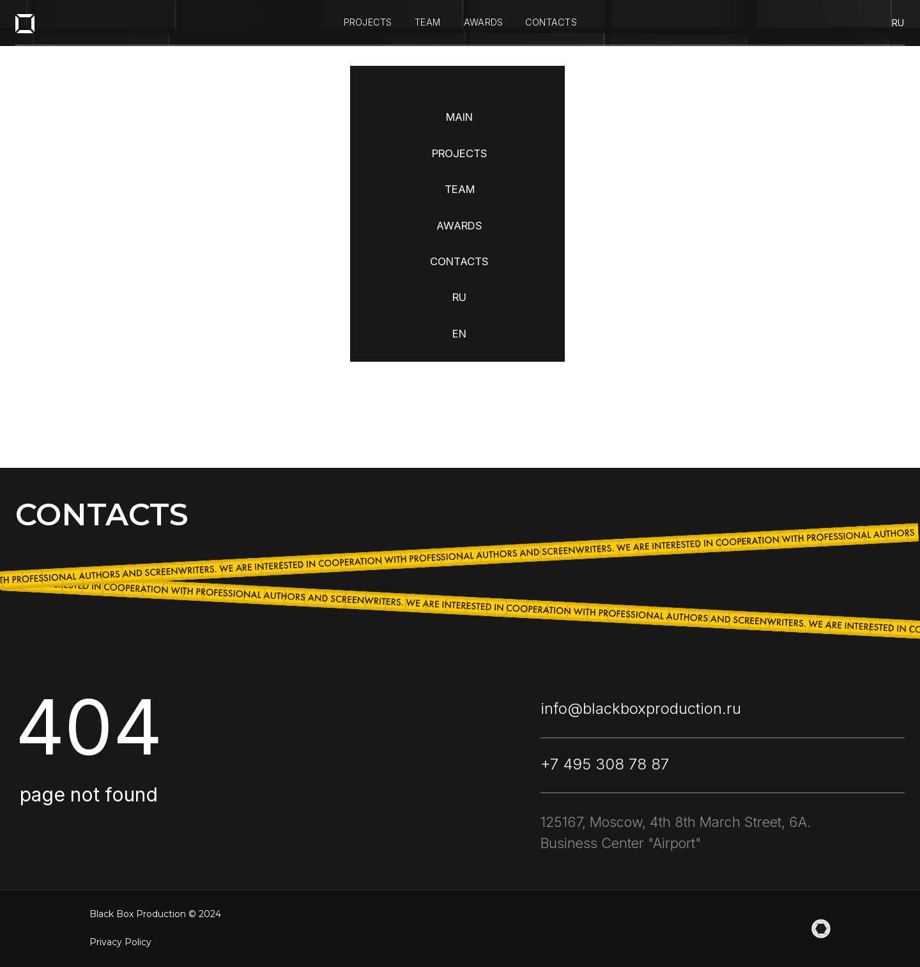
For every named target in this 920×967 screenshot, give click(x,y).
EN (459, 333)
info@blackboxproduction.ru (640, 708)
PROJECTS (459, 153)
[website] (821, 928)
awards (483, 22)
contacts (551, 22)
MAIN (459, 117)
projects (368, 22)
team (427, 22)
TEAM (460, 189)
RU (459, 297)
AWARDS (459, 225)
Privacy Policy (120, 942)
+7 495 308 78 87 (604, 764)
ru (898, 22)
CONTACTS (459, 261)
